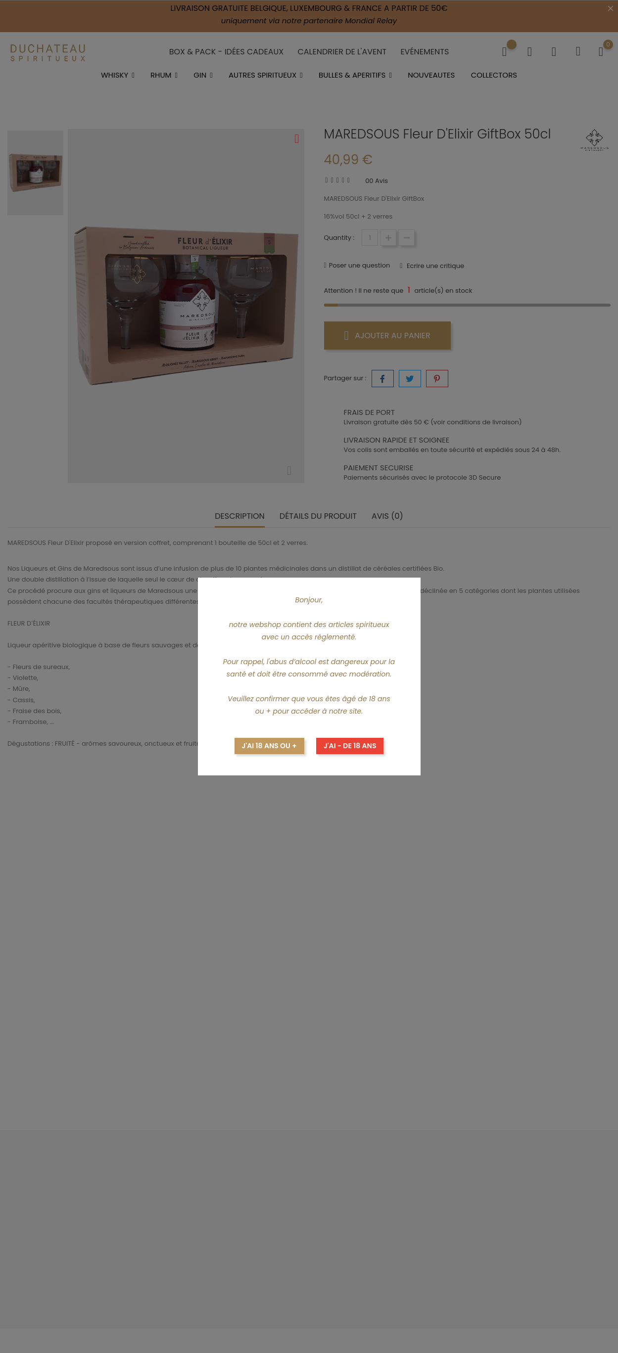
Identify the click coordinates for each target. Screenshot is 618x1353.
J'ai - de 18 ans (350, 746)
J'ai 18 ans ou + (269, 746)
